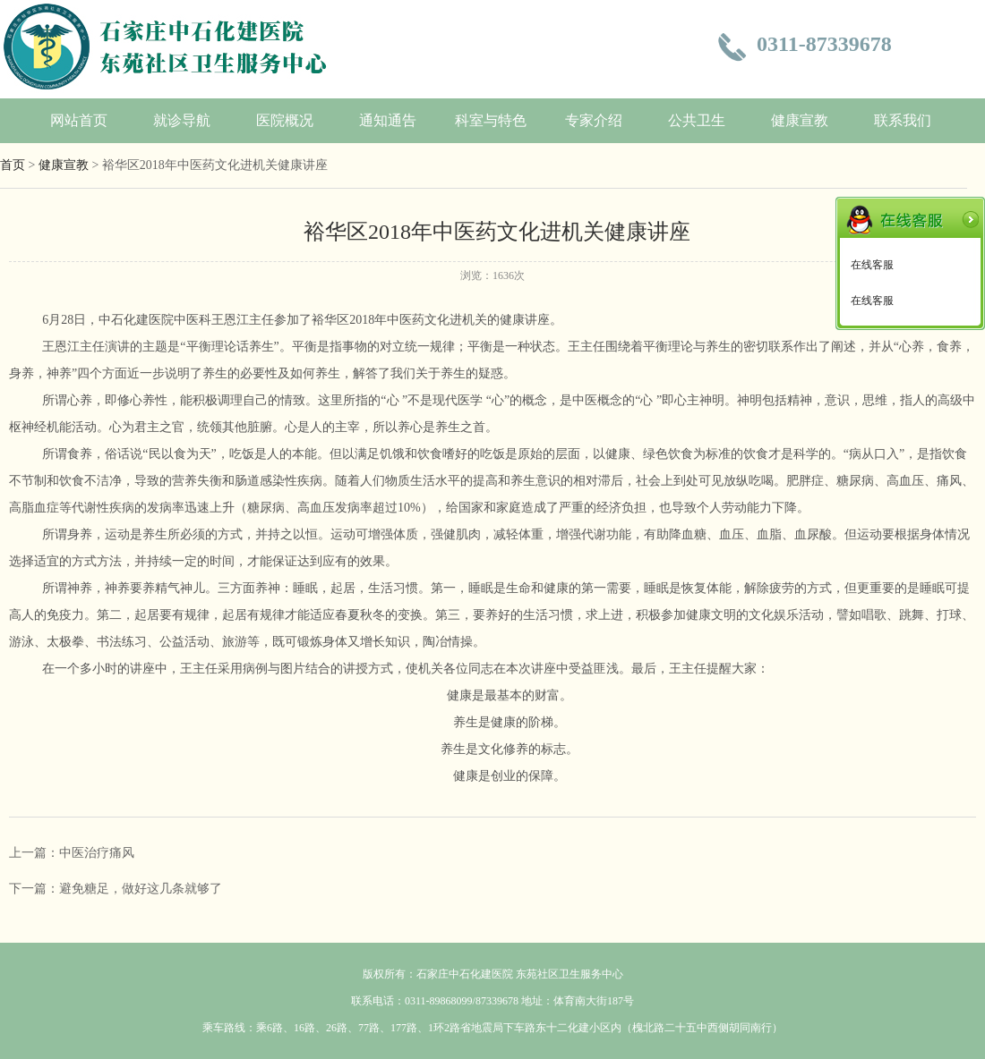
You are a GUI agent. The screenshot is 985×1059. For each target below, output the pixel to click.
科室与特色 (491, 120)
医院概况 (284, 120)
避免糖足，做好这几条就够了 (140, 888)
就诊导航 (181, 120)
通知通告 (387, 120)
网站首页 (78, 120)
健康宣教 (799, 120)
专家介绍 (593, 120)
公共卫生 (696, 120)
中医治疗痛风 (96, 853)
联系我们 (902, 120)
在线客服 (872, 264)
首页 (12, 165)
